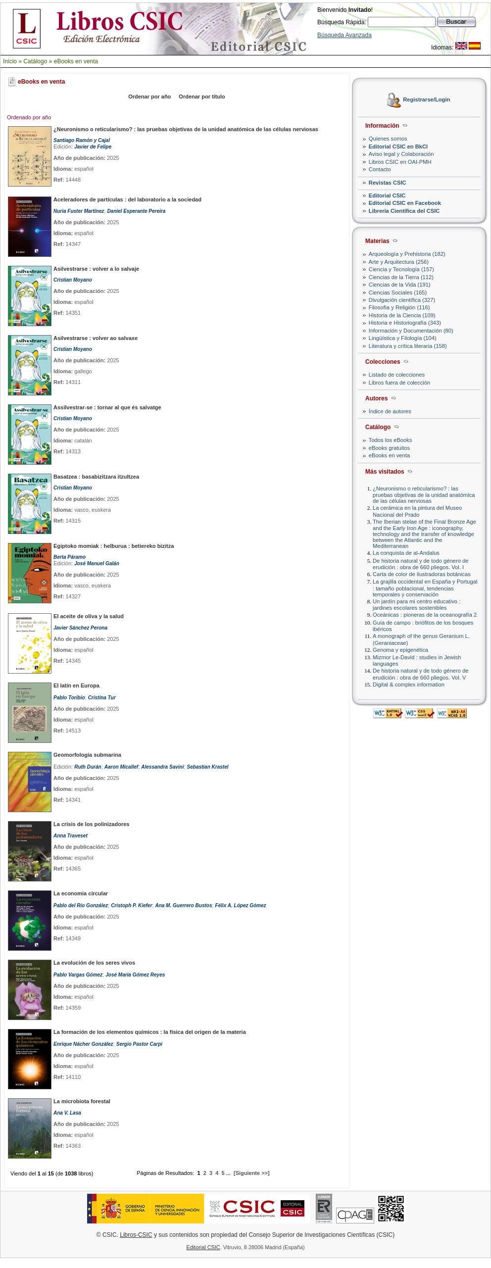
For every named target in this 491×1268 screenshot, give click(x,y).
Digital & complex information (408, 684)
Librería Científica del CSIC (404, 211)
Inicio (10, 61)
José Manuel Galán (96, 563)
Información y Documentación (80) (411, 331)
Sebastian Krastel (208, 767)
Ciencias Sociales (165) (398, 292)
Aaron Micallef (121, 767)
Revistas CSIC (387, 183)
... (228, 1173)
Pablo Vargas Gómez (77, 974)
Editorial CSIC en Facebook (405, 203)
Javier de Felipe (92, 146)
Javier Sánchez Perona (80, 628)
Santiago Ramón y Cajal (81, 140)
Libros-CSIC (136, 1234)
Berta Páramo (69, 557)
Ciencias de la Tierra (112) (401, 277)
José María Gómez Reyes (135, 974)
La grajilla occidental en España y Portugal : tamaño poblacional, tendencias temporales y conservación (425, 588)
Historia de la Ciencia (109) (402, 315)
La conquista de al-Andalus (406, 553)
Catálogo (35, 61)
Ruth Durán (87, 767)
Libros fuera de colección (399, 383)
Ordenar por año (149, 96)
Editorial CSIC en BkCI (398, 146)
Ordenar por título (202, 96)
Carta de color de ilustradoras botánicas (422, 574)
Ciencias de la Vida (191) (400, 285)
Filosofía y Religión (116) (399, 307)
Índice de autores (390, 411)
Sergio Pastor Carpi (139, 1044)
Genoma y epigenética (400, 650)
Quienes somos (388, 139)
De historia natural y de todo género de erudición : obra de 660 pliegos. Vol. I (420, 564)
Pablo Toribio (69, 697)
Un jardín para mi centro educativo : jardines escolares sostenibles (416, 604)
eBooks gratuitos (389, 448)
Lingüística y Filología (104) (403, 338)
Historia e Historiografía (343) (405, 323)
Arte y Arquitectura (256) (399, 262)
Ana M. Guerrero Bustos (183, 905)
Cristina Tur (102, 697)
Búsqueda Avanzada (344, 35)
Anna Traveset (70, 835)
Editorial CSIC (387, 195)
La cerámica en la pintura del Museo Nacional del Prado (417, 511)
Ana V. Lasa (67, 1113)
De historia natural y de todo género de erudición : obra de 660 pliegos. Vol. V (420, 674)
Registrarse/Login (426, 100)
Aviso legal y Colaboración (401, 154)
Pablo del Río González (80, 905)
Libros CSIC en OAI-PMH (400, 162)
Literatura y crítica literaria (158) (408, 346)
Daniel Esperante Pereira (136, 211)
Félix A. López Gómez (240, 905)
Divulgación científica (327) (402, 300)
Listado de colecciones (397, 375)
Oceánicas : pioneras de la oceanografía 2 (425, 615)
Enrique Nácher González (83, 1044)
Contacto (380, 169)
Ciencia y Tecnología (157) (401, 269)
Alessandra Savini (162, 767)
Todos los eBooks (390, 440)
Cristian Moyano (72, 280)
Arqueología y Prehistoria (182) (407, 254)
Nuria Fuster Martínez (78, 211)
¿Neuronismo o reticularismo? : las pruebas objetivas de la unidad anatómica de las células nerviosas (424, 495)
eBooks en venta (76, 61)
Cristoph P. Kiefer (131, 905)
